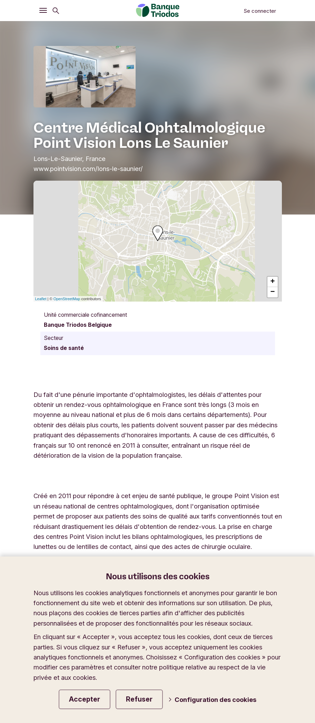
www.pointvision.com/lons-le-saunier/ (88, 168)
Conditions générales (128, 704)
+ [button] (272, 282)
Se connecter (260, 11)
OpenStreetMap (66, 299)
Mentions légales (61, 704)
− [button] (272, 292)
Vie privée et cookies (201, 704)
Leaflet (41, 299)
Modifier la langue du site (203, 625)
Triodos (50, 625)
